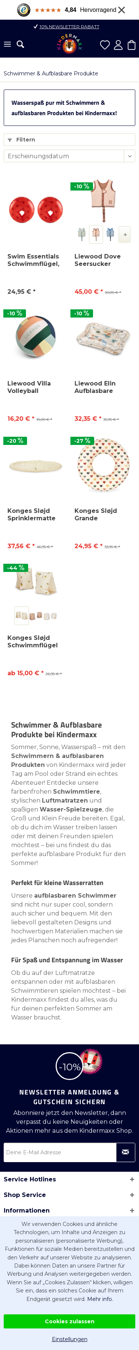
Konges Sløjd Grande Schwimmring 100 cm (97, 514)
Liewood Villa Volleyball (29, 387)
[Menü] (7, 45)
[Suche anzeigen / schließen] (20, 44)
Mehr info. (100, 1299)
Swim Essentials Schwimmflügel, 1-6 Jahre (33, 260)
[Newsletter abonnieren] (125, 1152)
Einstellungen (69, 1339)
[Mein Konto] (118, 45)
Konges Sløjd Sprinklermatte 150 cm (31, 514)
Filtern (21, 139)
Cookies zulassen (70, 1321)
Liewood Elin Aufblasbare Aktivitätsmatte (99, 387)
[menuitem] (7, 45)
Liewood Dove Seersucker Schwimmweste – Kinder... (103, 260)
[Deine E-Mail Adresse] (69, 1152)
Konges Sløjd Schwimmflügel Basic (32, 641)
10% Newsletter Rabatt (69, 26)
